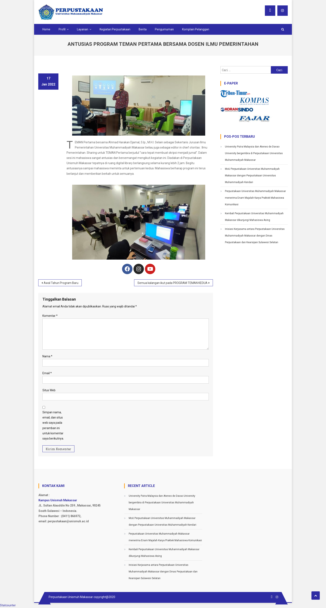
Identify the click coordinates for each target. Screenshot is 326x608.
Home (46, 29)
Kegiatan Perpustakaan (115, 29)
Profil (62, 29)
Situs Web (49, 390)
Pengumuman (164, 29)
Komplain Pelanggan (195, 29)
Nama (47, 356)
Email (47, 373)
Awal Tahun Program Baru (61, 283)
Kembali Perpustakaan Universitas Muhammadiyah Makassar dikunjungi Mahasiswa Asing (254, 217)
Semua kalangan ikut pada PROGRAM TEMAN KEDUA (172, 283)
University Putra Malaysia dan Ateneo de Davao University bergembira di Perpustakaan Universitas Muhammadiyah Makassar (254, 153)
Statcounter (8, 605)
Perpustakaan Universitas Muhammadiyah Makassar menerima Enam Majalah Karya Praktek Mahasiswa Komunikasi (255, 198)
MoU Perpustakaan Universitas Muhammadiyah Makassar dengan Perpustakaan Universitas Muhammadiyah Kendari (252, 175)
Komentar (50, 315)
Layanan (82, 29)
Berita (143, 29)
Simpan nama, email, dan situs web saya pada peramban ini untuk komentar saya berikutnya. (53, 425)
